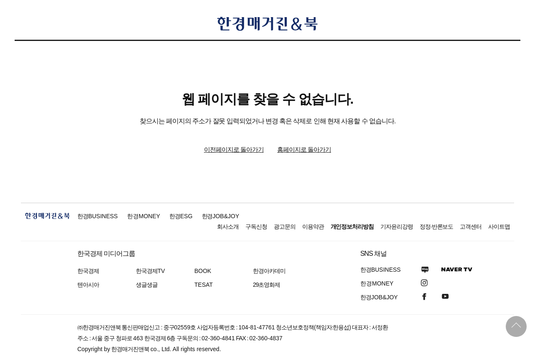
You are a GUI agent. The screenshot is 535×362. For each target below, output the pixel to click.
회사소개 (228, 226)
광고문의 (285, 226)
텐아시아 (88, 284)
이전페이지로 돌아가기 (234, 149)
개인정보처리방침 (352, 226)
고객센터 (471, 226)
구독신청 (256, 226)
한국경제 (88, 271)
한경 (97, 216)
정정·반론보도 (436, 226)
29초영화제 (266, 284)
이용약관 (313, 226)
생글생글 (147, 284)
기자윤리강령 (396, 226)
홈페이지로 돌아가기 (304, 149)
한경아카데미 (269, 271)
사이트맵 (499, 226)
